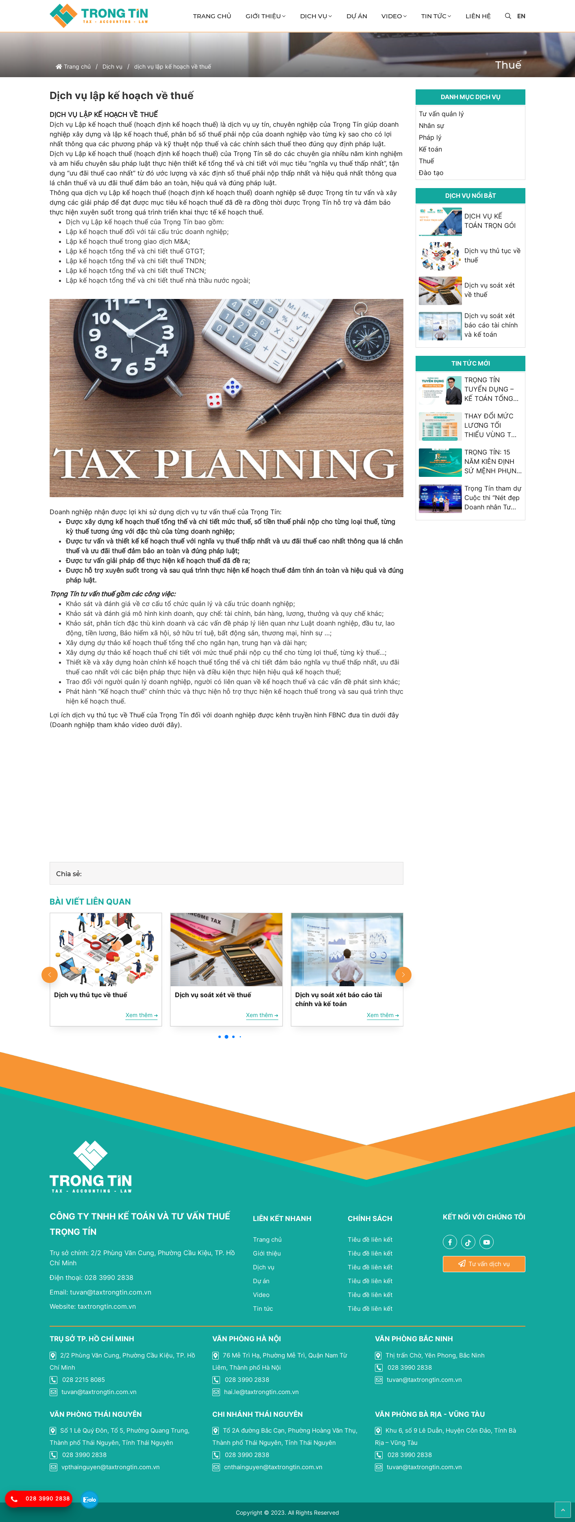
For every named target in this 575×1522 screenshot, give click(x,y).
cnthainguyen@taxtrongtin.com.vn (267, 1467)
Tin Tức (433, 16)
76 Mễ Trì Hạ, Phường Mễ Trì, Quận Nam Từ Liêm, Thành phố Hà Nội (279, 1361)
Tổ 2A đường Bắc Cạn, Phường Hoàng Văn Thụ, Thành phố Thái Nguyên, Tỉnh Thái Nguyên (284, 1436)
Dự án (356, 16)
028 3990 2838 (91, 1277)
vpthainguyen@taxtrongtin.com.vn (105, 1467)
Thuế (426, 161)
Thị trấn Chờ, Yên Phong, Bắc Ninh (430, 1355)
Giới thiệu (263, 16)
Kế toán (430, 149)
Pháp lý (430, 137)
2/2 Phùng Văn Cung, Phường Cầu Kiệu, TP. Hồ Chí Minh (122, 1361)
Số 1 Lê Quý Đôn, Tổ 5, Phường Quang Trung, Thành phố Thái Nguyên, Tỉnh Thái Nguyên (119, 1436)
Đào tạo (431, 173)
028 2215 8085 (77, 1380)
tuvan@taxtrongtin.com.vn (100, 1292)
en (521, 16)
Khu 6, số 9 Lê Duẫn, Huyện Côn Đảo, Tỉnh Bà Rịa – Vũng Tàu (445, 1436)
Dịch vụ (313, 16)
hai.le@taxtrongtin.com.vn (255, 1392)
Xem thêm (142, 1015)
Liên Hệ (478, 16)
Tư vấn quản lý (441, 114)
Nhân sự (431, 125)
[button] (219, 1036)
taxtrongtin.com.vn (93, 1306)
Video (391, 16)
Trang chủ (212, 16)
